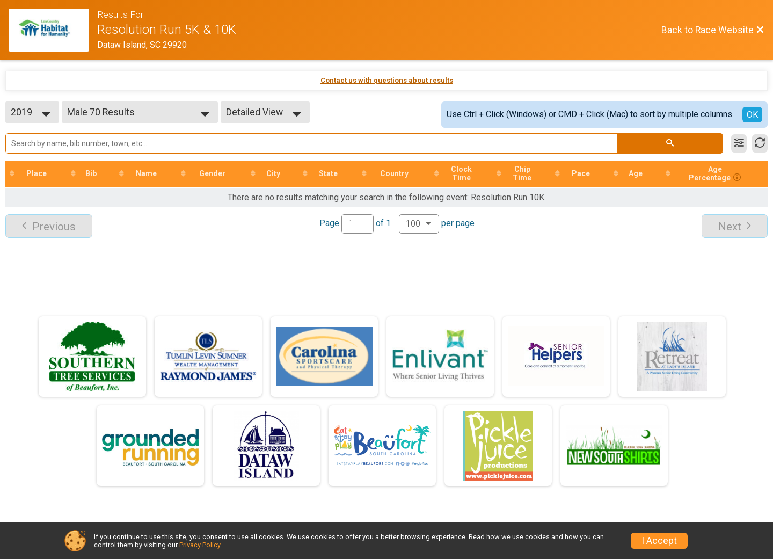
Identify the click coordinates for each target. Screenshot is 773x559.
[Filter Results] (739, 143)
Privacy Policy (199, 545)
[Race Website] (53, 30)
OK (752, 115)
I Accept (659, 540)
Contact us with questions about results (386, 80)
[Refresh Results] (760, 143)
